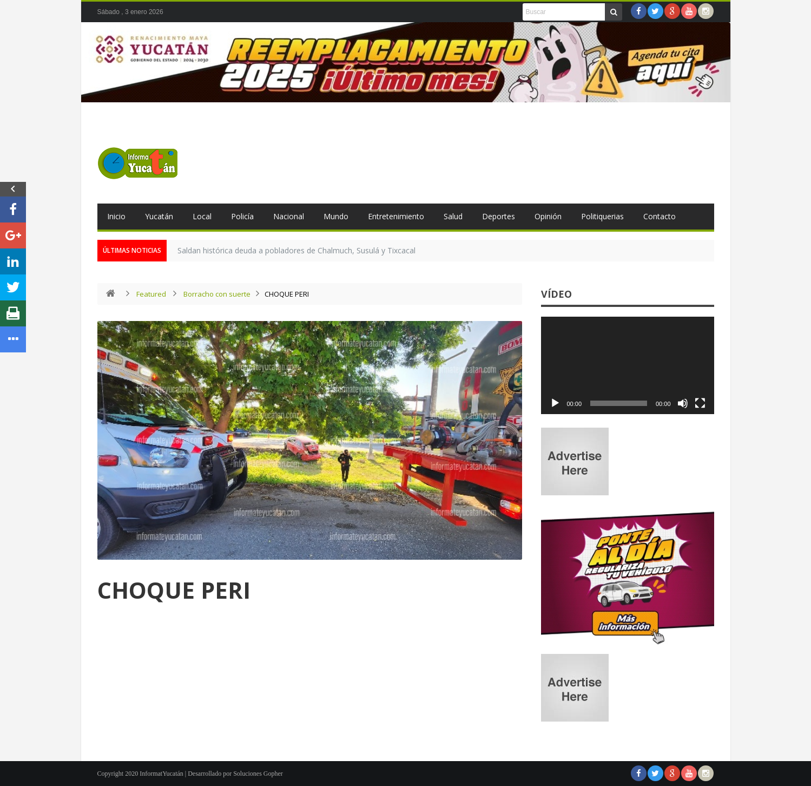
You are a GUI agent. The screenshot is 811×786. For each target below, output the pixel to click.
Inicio (116, 216)
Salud (453, 216)
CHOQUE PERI (173, 589)
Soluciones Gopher (258, 773)
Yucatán (159, 216)
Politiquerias (602, 216)
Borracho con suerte (216, 294)
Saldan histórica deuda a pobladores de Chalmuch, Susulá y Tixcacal (296, 250)
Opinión (548, 216)
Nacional (288, 216)
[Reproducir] (555, 403)
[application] (627, 365)
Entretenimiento (396, 216)
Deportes (498, 216)
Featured (151, 294)
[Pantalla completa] (700, 403)
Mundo (336, 216)
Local (202, 216)
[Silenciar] (682, 403)
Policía (242, 216)
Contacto (659, 216)
